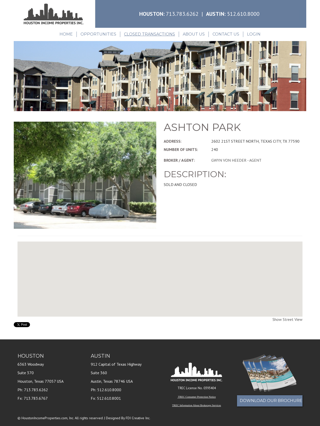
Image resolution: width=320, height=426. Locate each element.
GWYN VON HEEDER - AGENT (236, 160)
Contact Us (225, 34)
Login (253, 34)
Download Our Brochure (271, 400)
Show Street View (287, 319)
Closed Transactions (149, 34)
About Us (194, 34)
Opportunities (98, 34)
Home (66, 34)
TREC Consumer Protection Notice (197, 396)
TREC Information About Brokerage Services (196, 405)
